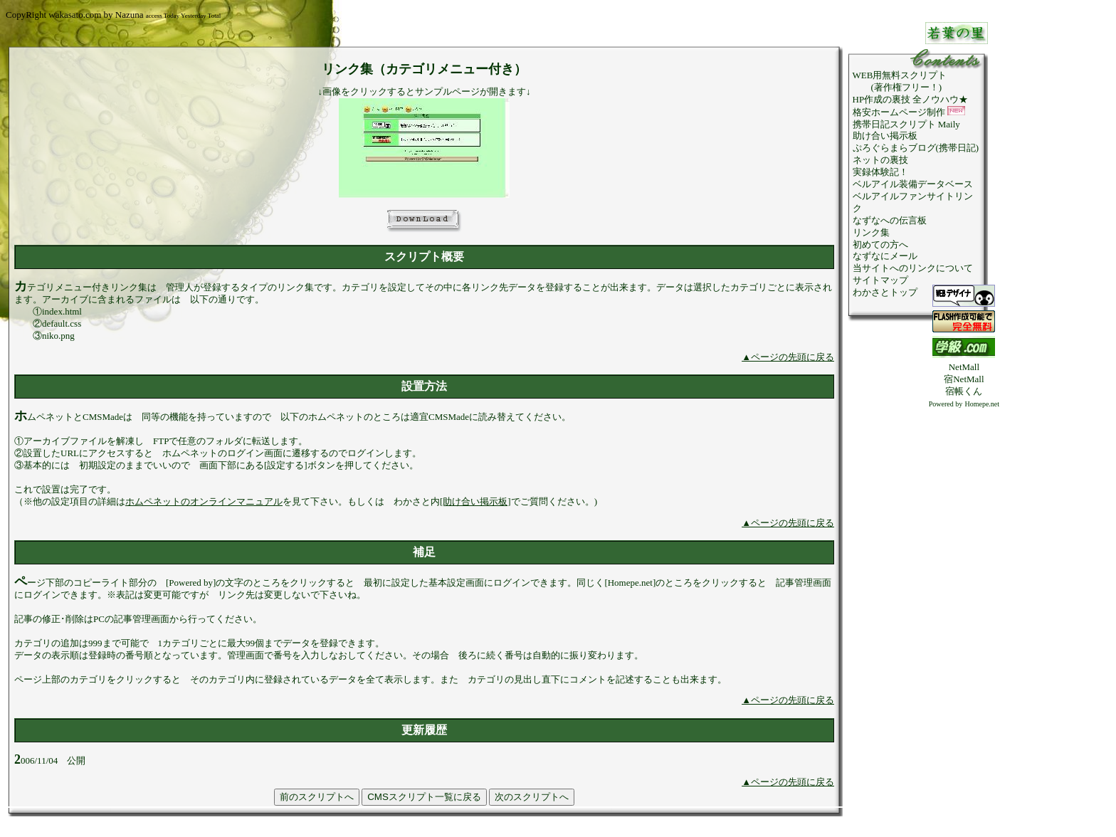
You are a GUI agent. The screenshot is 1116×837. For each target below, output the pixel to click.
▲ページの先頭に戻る (788, 357)
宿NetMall (964, 379)
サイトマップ (880, 280)
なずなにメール (885, 256)
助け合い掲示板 (885, 135)
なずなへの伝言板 (890, 220)
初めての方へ (880, 244)
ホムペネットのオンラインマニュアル (204, 501)
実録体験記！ (880, 172)
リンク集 (871, 232)
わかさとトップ (885, 292)
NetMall (964, 367)
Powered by (946, 404)
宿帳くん (963, 391)
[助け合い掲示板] (475, 501)
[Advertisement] (963, 623)
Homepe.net (981, 404)
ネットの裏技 (880, 159)
